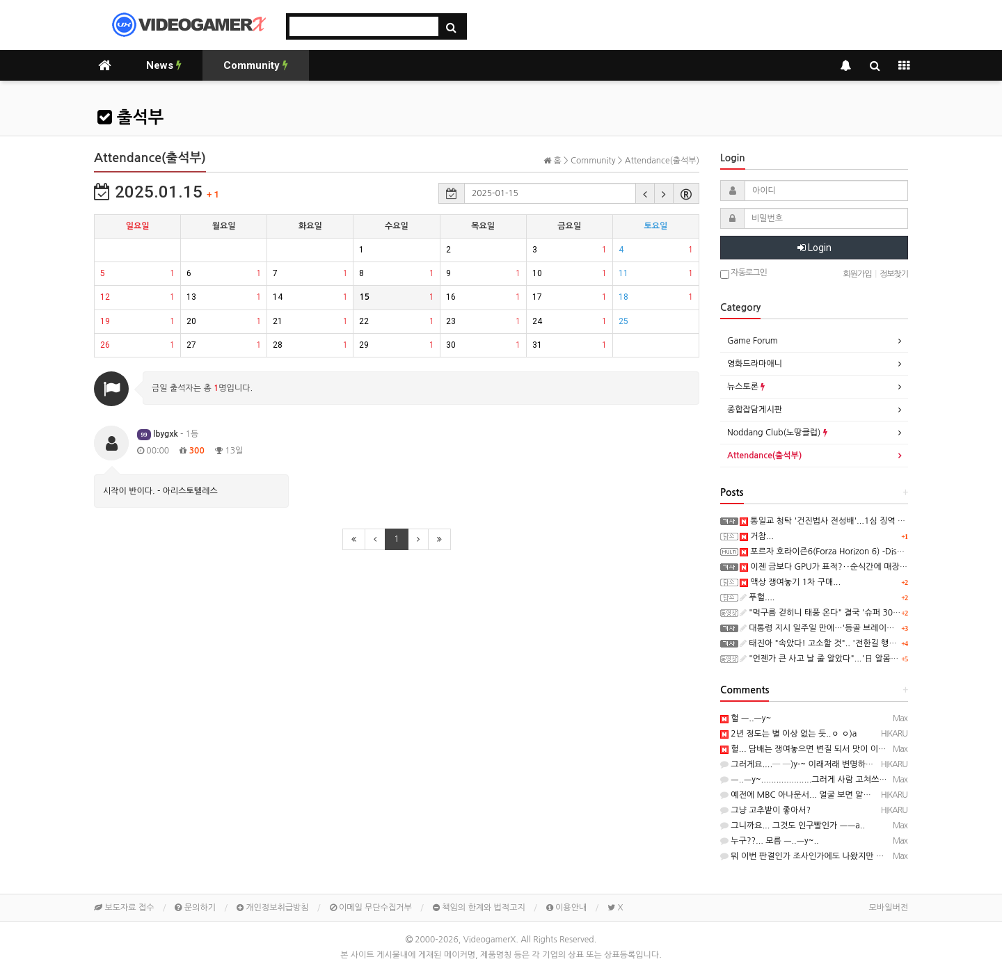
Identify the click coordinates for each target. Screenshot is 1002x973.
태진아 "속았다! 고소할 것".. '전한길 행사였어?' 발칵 (838, 643)
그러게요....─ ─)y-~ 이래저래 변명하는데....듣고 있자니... (830, 764)
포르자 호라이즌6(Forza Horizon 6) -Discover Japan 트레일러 (858, 551)
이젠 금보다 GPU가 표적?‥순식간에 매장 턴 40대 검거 (844, 567)
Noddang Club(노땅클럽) (777, 432)
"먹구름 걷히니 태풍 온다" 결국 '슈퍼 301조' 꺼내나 (837, 613)
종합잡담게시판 (754, 409)
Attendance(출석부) (764, 455)
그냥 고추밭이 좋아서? (765, 810)
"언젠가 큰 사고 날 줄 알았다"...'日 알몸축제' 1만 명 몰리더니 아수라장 (871, 658)
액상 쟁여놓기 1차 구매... (790, 582)
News (164, 65)
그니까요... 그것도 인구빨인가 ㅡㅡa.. (792, 825)
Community (255, 65)
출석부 (130, 117)
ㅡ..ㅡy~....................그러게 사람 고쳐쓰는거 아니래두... (828, 779)
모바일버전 (888, 907)
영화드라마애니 (754, 364)
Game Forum (752, 341)
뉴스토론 (746, 387)
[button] (645, 193)
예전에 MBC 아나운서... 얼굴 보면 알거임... (803, 795)
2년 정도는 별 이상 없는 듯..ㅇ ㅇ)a (788, 734)
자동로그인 (743, 273)
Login (814, 247)
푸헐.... (757, 597)
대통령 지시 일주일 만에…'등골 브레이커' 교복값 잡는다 (844, 628)
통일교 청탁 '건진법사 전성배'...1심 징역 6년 (825, 521)
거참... (757, 536)
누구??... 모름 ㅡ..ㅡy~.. (769, 841)
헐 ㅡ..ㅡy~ (745, 718)
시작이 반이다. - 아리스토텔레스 (160, 491)
